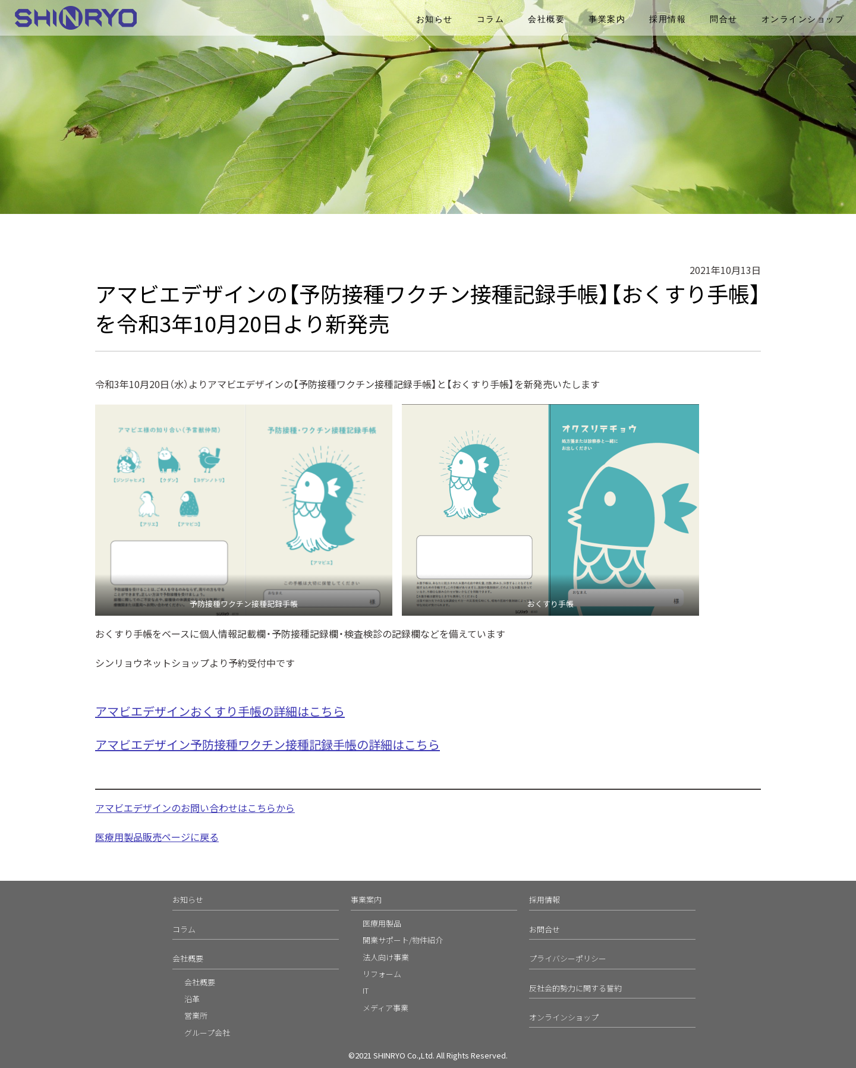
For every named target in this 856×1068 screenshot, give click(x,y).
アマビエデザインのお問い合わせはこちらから (195, 808)
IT (366, 990)
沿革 (192, 998)
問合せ (724, 19)
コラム (491, 19)
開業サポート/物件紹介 (403, 940)
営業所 (195, 1015)
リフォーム (382, 973)
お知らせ (434, 19)
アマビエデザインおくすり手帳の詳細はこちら (220, 711)
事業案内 (606, 19)
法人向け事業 (386, 957)
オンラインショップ (803, 19)
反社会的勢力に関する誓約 (575, 988)
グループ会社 (207, 1032)
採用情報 (667, 19)
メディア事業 (385, 1007)
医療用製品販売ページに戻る (157, 837)
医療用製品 (382, 923)
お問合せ (544, 929)
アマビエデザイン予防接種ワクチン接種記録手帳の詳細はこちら (267, 744)
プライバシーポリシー (567, 958)
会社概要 (546, 19)
